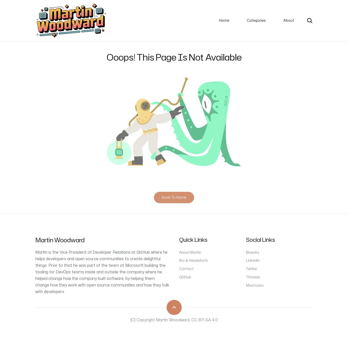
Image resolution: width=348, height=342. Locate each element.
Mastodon (255, 285)
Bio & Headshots (193, 260)
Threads (253, 277)
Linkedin (253, 260)
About (288, 20)
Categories (256, 20)
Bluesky (252, 252)
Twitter (251, 268)
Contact (186, 268)
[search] (310, 20)
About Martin (190, 252)
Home (224, 20)
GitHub (185, 277)
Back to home (174, 197)
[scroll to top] (174, 307)
